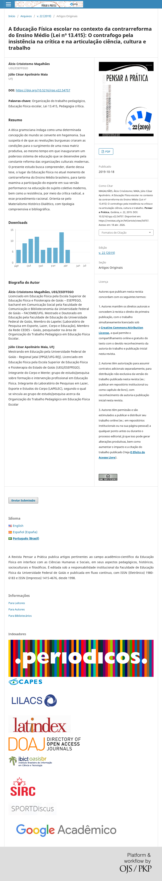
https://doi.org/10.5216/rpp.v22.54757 (43, 90)
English (18, 526)
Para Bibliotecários (20, 616)
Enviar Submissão (23, 500)
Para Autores (16, 609)
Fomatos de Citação (114, 232)
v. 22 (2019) (44, 16)
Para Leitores (16, 603)
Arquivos (26, 16)
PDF (107, 151)
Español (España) (25, 532)
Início (11, 16)
